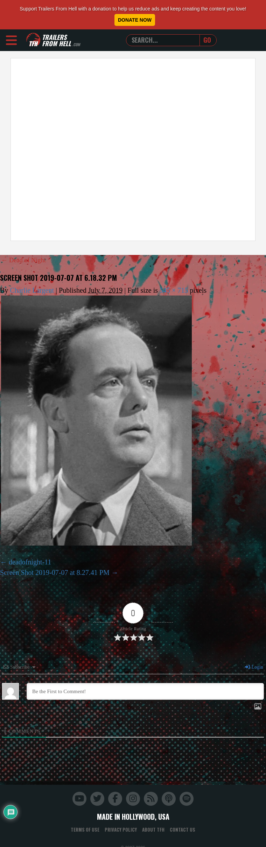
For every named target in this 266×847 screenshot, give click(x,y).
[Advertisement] (84, 149)
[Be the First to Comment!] (145, 691)
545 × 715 (174, 290)
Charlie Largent (32, 290)
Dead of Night (25, 260)
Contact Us (182, 829)
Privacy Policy (121, 829)
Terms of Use (85, 829)
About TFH (153, 829)
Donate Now (135, 20)
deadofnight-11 (30, 561)
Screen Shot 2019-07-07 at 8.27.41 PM (55, 572)
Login (253, 667)
